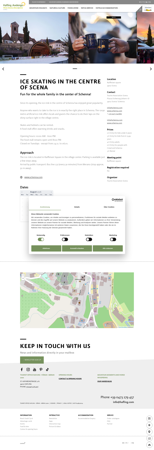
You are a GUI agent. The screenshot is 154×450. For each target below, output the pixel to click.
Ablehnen (46, 248)
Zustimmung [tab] (45, 207)
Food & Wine (74, 8)
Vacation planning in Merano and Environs (63, 2)
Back (111, 17)
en (146, 2)
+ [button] (23, 275)
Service (110, 415)
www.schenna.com (31, 177)
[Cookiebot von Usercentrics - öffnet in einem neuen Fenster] (113, 200)
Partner (110, 424)
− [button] (23, 278)
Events (22, 424)
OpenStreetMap (123, 327)
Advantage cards (26, 421)
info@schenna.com (114, 108)
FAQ (108, 421)
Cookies (52, 403)
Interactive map (54, 424)
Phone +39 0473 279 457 (117, 397)
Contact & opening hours (70, 379)
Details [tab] (77, 207)
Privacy (59, 403)
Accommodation (85, 415)
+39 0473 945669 (115, 114)
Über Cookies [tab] (109, 207)
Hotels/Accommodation (107, 8)
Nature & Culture (58, 8)
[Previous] (3, 69)
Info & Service (88, 8)
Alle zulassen (108, 248)
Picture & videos (55, 426)
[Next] (150, 69)
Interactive (54, 415)
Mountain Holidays (39, 8)
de (140, 2)
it (143, 2)
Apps (51, 421)
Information (26, 415)
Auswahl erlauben (77, 248)
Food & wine (24, 426)
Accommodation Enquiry (86, 418)
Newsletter (53, 418)
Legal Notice (67, 403)
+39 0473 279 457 (32, 387)
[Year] (40, 192)
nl (150, 2)
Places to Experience (38, 2)
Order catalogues (113, 418)
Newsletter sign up (32, 360)
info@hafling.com (123, 402)
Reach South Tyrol (26, 418)
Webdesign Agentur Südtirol (22, 443)
